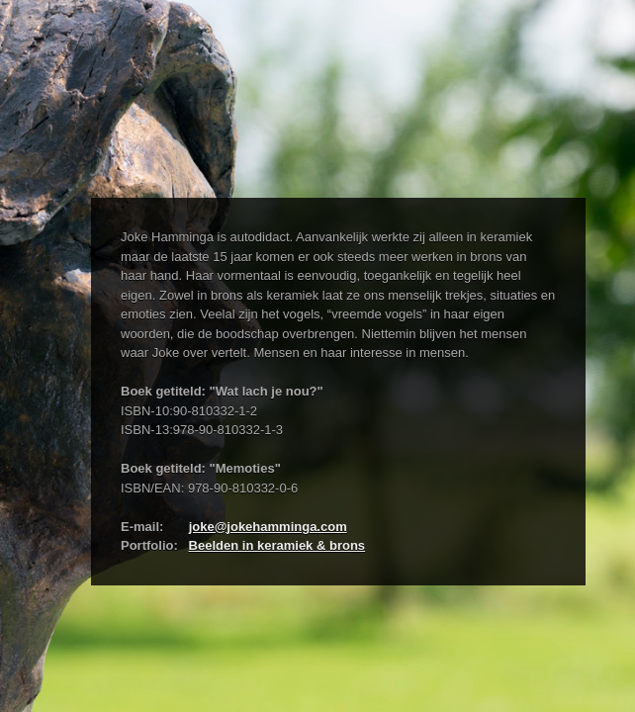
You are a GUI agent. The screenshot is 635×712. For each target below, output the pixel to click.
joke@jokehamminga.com (268, 526)
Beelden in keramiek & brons (277, 545)
